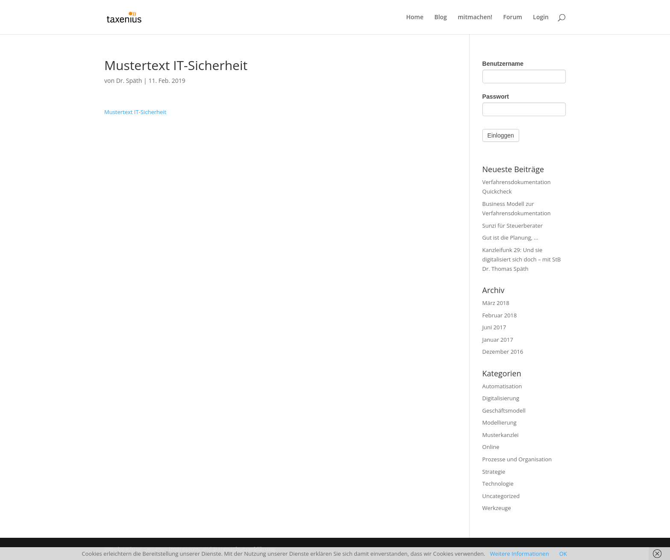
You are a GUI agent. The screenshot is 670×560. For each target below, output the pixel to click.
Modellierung (499, 422)
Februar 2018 (499, 315)
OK (563, 553)
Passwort (495, 96)
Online (491, 447)
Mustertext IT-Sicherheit (135, 112)
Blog (440, 17)
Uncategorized (501, 496)
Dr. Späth (129, 80)
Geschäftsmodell (504, 410)
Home (415, 17)
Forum (512, 17)
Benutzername (502, 63)
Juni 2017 (494, 327)
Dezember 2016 (502, 351)
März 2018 (495, 303)
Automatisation (502, 386)
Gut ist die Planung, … (510, 237)
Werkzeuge (496, 508)
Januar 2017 (497, 339)
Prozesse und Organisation (517, 459)
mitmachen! (475, 17)
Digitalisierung (501, 398)
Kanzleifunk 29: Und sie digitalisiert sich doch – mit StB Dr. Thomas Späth (521, 259)
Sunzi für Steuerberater (512, 225)
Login (541, 17)
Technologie (498, 483)
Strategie (493, 471)
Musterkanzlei (500, 435)
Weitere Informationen (519, 553)
